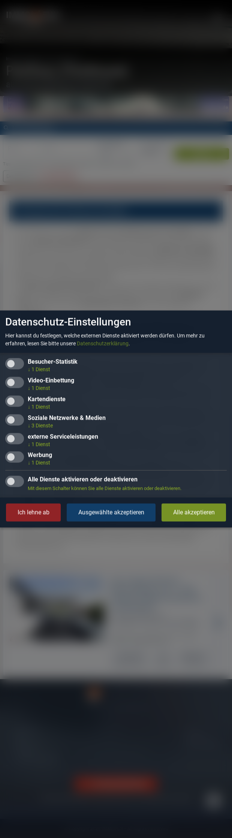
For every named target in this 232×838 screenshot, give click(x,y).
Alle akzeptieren (194, 512)
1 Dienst (39, 370)
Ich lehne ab (33, 512)
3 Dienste (40, 425)
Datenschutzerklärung (103, 344)
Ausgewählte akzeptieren (111, 512)
